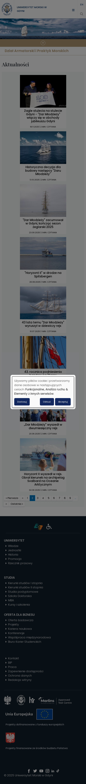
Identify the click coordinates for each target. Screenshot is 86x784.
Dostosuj (22, 401)
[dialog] (43, 392)
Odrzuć (47, 401)
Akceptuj (63, 401)
